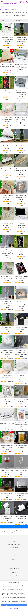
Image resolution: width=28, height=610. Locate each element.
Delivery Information (14, 544)
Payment (14, 550)
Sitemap (14, 566)
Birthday (7, 9)
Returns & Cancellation (14, 553)
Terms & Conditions (14, 579)
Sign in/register (14, 547)
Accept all (20, 605)
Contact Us (14, 541)
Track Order (14, 556)
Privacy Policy (14, 576)
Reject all (7, 605)
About (14, 563)
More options (14, 608)
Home (2, 9)
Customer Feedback (14, 569)
